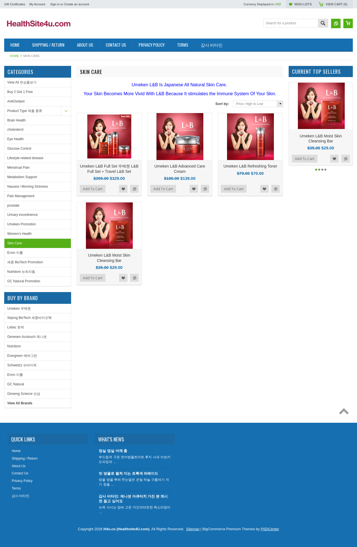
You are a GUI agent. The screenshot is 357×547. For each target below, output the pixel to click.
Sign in (55, 4)
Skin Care (14, 243)
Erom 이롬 (15, 253)
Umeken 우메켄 (19, 308)
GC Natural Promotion (23, 281)
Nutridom (14, 346)
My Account (37, 4)
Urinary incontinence (22, 215)
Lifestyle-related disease (25, 158)
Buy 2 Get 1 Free (20, 92)
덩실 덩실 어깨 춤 (113, 451)
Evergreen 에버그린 (22, 356)
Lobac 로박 (15, 327)
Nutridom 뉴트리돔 (21, 272)
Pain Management (20, 196)
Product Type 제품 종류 (24, 111)
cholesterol (15, 130)
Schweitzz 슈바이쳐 (22, 365)
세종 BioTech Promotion (25, 262)
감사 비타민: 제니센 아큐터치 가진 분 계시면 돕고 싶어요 (133, 498)
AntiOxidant (16, 101)
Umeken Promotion (21, 224)
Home (14, 56)
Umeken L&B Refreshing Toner (250, 166)
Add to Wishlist (123, 189)
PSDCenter (270, 529)
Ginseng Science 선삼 (23, 394)
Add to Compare (134, 189)
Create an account (76, 4)
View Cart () (336, 4)
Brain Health (16, 120)
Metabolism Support (22, 177)
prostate (13, 205)
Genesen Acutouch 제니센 (27, 337)
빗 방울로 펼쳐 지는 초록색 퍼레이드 (128, 473)
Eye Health (15, 139)
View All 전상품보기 (22, 82)
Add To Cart (92, 188)
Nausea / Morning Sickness (27, 186)
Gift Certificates (14, 4)
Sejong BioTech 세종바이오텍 (29, 318)
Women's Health (19, 234)
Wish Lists (303, 4)
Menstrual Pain (18, 167)
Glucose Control (19, 149)
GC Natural (15, 384)
